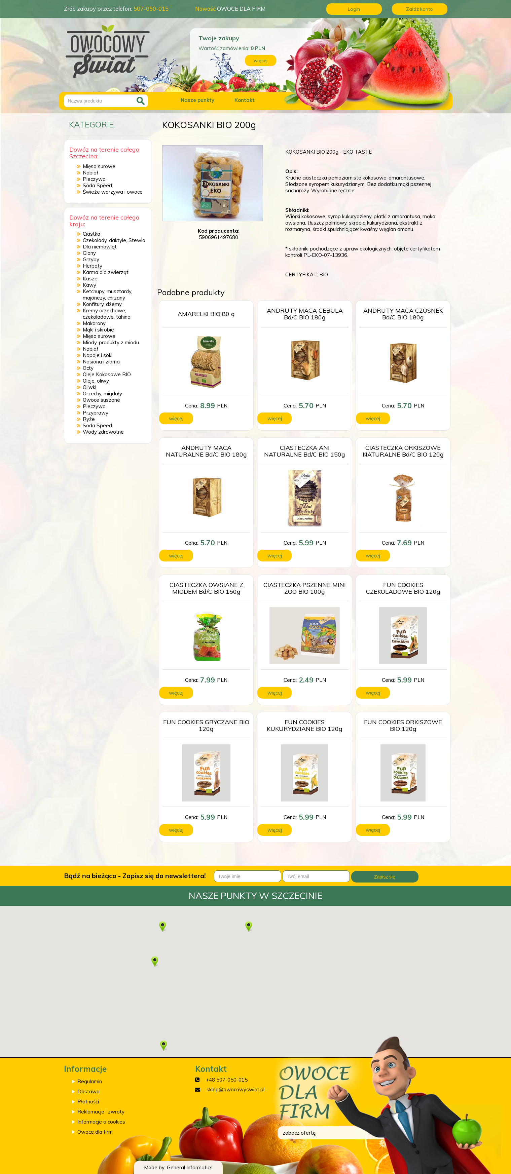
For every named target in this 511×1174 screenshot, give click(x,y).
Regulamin (89, 1081)
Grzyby (91, 259)
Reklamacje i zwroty (100, 1111)
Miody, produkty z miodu (111, 342)
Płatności (88, 1101)
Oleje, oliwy (96, 381)
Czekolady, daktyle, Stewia (114, 240)
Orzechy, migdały (102, 393)
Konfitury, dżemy (102, 304)
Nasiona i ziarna (101, 361)
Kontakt (244, 100)
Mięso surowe (99, 166)
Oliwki (89, 387)
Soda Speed (97, 185)
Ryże (89, 419)
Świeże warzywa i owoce (113, 192)
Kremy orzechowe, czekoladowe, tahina (107, 313)
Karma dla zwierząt (106, 272)
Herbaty (92, 266)
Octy (88, 368)
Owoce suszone (101, 400)
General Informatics (190, 1167)
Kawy (89, 285)
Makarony (94, 323)
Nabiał (90, 172)
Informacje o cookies (101, 1122)
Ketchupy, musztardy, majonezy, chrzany (107, 294)
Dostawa (88, 1091)
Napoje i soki (97, 355)
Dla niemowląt (100, 246)
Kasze (90, 278)
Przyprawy (95, 412)
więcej (260, 60)
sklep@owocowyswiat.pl (235, 1089)
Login (354, 9)
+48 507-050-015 (227, 1080)
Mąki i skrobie (98, 329)
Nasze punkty (197, 100)
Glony (89, 253)
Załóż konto (419, 9)
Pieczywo (94, 179)
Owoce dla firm (95, 1132)
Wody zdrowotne (103, 432)
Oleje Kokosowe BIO (107, 374)
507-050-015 (151, 8)
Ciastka (91, 234)
